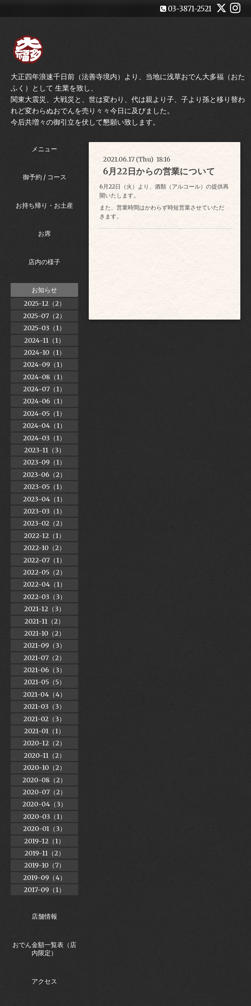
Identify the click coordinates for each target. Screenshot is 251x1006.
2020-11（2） (44, 755)
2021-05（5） (44, 682)
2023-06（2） (44, 475)
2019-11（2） (44, 853)
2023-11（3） (44, 450)
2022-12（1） (44, 536)
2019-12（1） (44, 841)
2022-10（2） (44, 548)
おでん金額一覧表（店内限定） (44, 949)
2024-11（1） (44, 340)
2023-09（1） (44, 462)
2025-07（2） (44, 316)
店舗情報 (44, 916)
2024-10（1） (44, 352)
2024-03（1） (44, 438)
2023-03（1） (44, 511)
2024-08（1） (44, 377)
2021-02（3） (44, 719)
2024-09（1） (44, 364)
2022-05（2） (44, 572)
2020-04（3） (44, 804)
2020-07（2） (44, 792)
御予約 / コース (44, 177)
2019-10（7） (44, 865)
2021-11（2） (44, 621)
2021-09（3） (44, 645)
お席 (44, 233)
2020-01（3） (44, 829)
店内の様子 (44, 262)
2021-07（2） (44, 658)
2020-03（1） (44, 816)
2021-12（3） (44, 609)
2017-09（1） (44, 890)
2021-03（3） (44, 706)
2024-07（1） (44, 389)
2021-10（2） (44, 633)
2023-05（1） (44, 487)
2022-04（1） (44, 584)
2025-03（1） (44, 328)
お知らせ (44, 290)
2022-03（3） (44, 597)
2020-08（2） (44, 780)
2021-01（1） (44, 731)
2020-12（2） (44, 743)
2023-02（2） (44, 523)
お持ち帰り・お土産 (44, 205)
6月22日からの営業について (159, 171)
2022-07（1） (44, 560)
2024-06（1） (44, 401)
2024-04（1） (44, 426)
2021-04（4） (44, 694)
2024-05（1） (44, 413)
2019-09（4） (44, 878)
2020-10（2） (44, 767)
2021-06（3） (44, 670)
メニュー (44, 149)
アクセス (44, 981)
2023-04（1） (44, 499)
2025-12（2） (44, 303)
